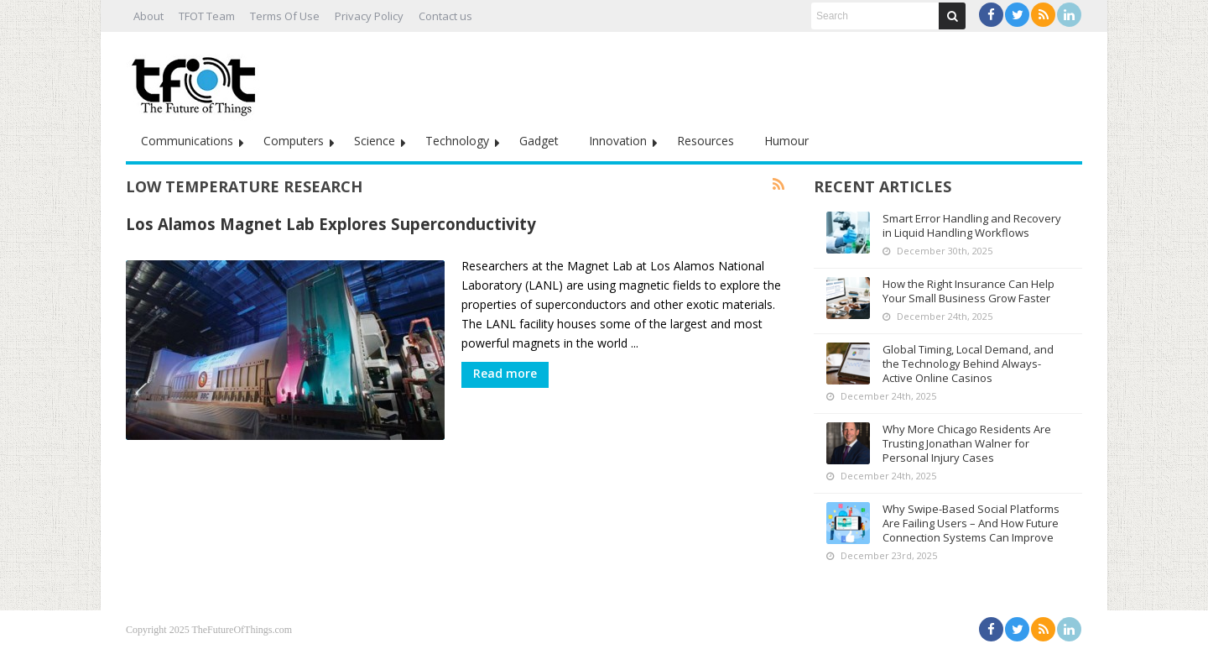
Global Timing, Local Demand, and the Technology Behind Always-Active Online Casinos (968, 363)
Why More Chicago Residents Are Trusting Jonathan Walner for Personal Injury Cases (967, 443)
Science (374, 141)
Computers (293, 141)
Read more (505, 373)
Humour (786, 141)
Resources (705, 141)
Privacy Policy (369, 16)
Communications (187, 141)
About (148, 16)
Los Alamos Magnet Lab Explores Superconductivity (331, 223)
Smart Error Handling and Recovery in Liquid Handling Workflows (972, 225)
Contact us (445, 16)
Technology (457, 141)
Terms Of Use (285, 16)
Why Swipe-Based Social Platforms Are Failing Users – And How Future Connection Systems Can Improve (971, 523)
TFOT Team (207, 16)
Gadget (539, 141)
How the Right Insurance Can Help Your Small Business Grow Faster (968, 291)
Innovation (618, 141)
